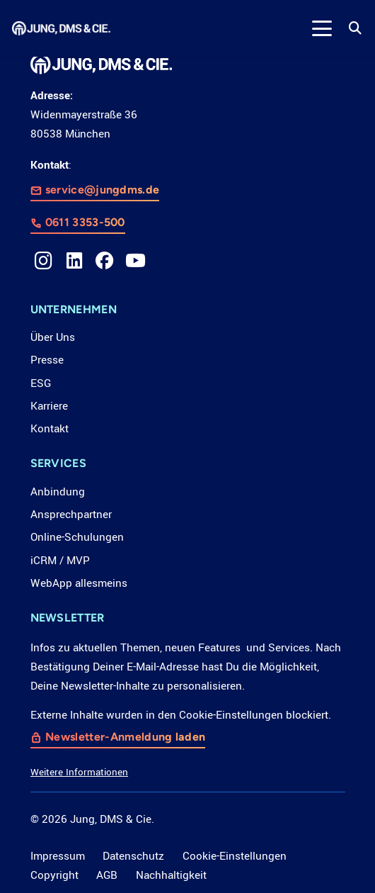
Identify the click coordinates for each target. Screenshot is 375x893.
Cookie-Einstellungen (235, 856)
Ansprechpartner (71, 514)
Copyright (54, 875)
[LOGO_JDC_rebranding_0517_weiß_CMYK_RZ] (61, 28)
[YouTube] (135, 260)
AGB (106, 875)
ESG (40, 383)
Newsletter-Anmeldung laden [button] (125, 736)
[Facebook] (104, 260)
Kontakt (49, 429)
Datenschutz (133, 856)
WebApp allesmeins (78, 583)
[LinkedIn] (74, 260)
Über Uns (52, 337)
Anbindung (57, 492)
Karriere (49, 406)
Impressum (57, 856)
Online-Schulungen (77, 537)
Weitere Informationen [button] (79, 772)
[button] (321, 28)
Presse (47, 360)
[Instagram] (43, 260)
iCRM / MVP (60, 560)
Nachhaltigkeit (171, 875)
